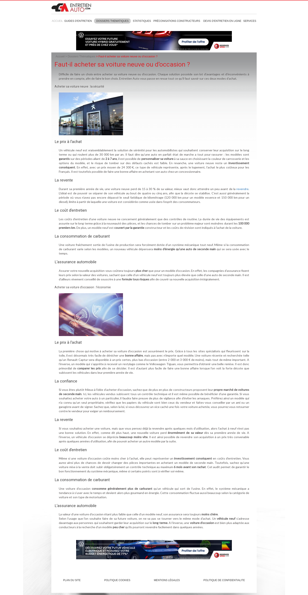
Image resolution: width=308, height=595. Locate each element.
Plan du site (72, 580)
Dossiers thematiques (112, 20)
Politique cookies (117, 580)
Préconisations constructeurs (176, 20)
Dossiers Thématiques (81, 56)
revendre (242, 189)
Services (249, 20)
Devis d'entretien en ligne (222, 20)
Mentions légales (167, 580)
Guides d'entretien (78, 20)
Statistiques (142, 20)
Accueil (57, 20)
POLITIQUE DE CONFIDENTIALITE (224, 580)
